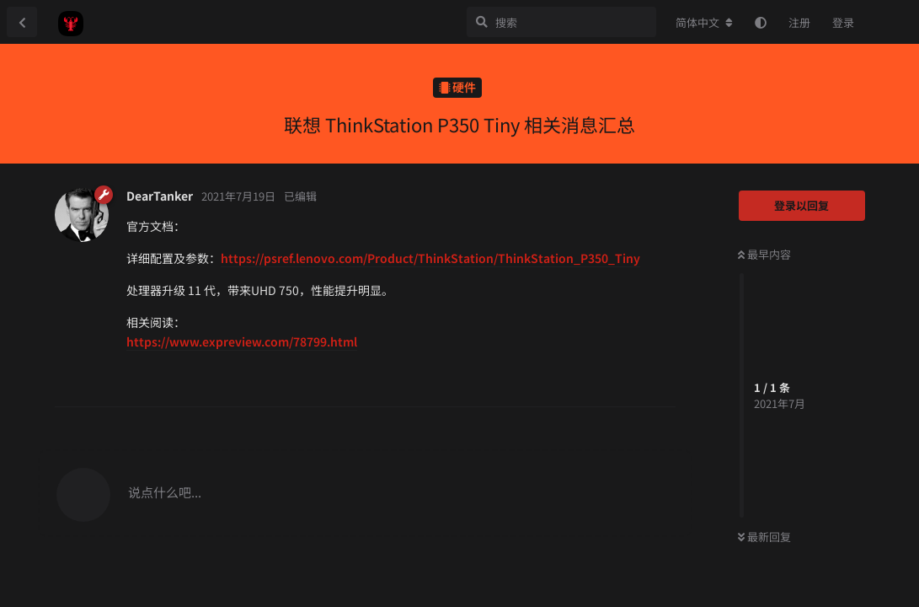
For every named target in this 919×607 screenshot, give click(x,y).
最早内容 (764, 254)
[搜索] (561, 22)
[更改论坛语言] (704, 23)
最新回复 (764, 537)
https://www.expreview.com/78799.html (241, 341)
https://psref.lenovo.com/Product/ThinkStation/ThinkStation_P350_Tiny (430, 258)
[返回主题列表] (22, 22)
